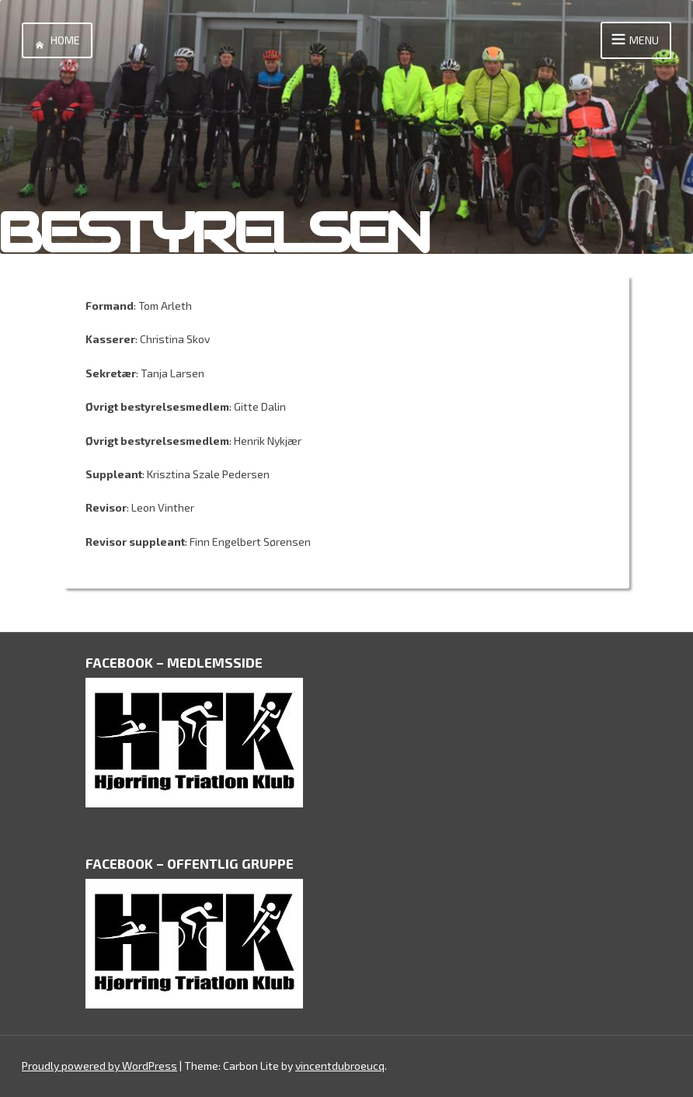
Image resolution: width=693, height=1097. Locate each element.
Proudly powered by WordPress (99, 1065)
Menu (633, 40)
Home (54, 40)
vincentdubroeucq (340, 1065)
